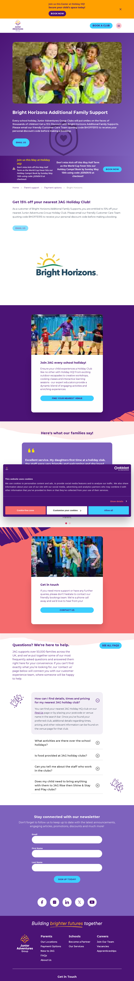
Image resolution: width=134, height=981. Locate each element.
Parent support (31, 189)
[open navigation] (119, 26)
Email (34, 843)
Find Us (39, 719)
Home (16, 189)
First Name (37, 857)
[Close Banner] (120, 9)
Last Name (37, 871)
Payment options (53, 189)
